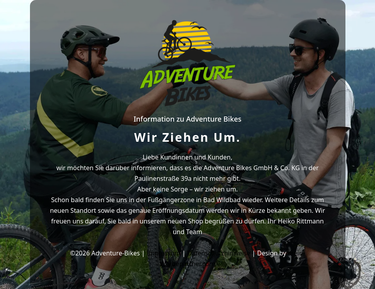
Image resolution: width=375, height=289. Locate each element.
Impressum (164, 253)
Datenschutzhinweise (218, 253)
